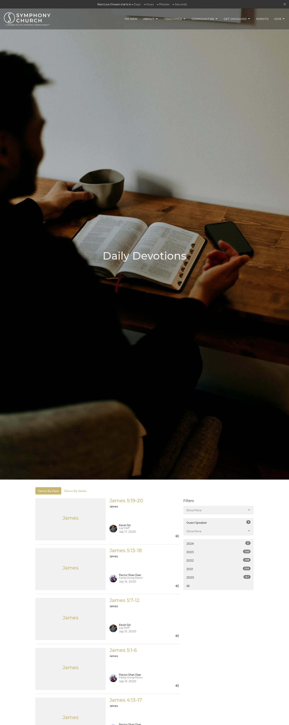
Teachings (175, 16)
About (150, 16)
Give (279, 16)
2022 (218, 560)
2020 (218, 577)
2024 (218, 543)
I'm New (131, 16)
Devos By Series (75, 491)
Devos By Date (48, 491)
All (187, 585)
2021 (218, 569)
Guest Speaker (218, 522)
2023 (218, 552)
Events (262, 16)
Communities (205, 16)
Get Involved (237, 16)
